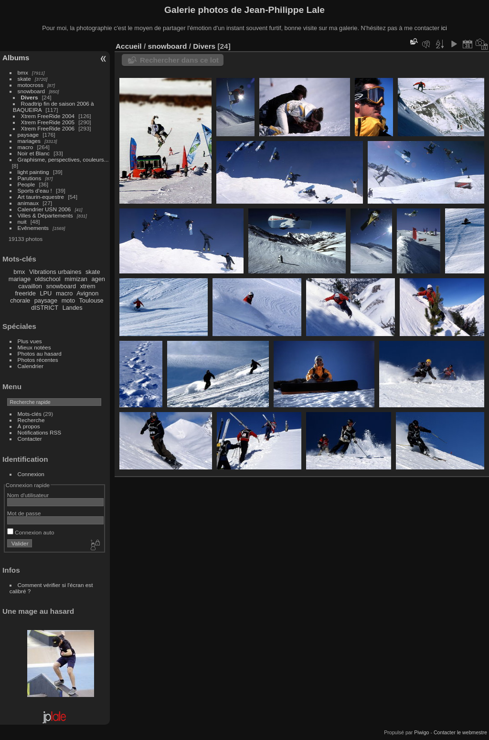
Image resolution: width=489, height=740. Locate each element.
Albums (15, 58)
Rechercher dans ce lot (179, 60)
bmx (23, 72)
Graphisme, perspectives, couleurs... (63, 159)
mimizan (75, 279)
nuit (22, 221)
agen (98, 279)
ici (444, 28)
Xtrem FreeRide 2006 (47, 128)
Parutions (30, 178)
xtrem (88, 286)
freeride (25, 293)
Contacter (30, 438)
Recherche (31, 420)
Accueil (129, 46)
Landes (73, 307)
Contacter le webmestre (460, 732)
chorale (20, 300)
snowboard (31, 91)
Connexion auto (30, 532)
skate (24, 79)
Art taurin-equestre (41, 197)
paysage (28, 134)
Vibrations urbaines (55, 271)
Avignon (87, 293)
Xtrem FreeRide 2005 (47, 122)
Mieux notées (34, 347)
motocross (30, 85)
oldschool (48, 279)
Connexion (31, 474)
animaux (28, 203)
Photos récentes (38, 360)
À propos (29, 426)
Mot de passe (24, 513)
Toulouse (91, 300)
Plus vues (30, 341)
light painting (33, 172)
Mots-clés (30, 414)
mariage (20, 279)
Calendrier (30, 366)
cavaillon (30, 286)
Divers (29, 97)
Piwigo (421, 732)
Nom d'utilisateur (28, 495)
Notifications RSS (40, 432)
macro (25, 147)
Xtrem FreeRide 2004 (47, 116)
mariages (29, 141)
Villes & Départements (45, 215)
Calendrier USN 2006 (44, 209)
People (26, 184)
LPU (46, 293)
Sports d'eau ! (35, 190)
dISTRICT (44, 307)
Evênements (33, 228)
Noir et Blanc (34, 153)
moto (68, 300)
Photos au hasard (40, 353)
